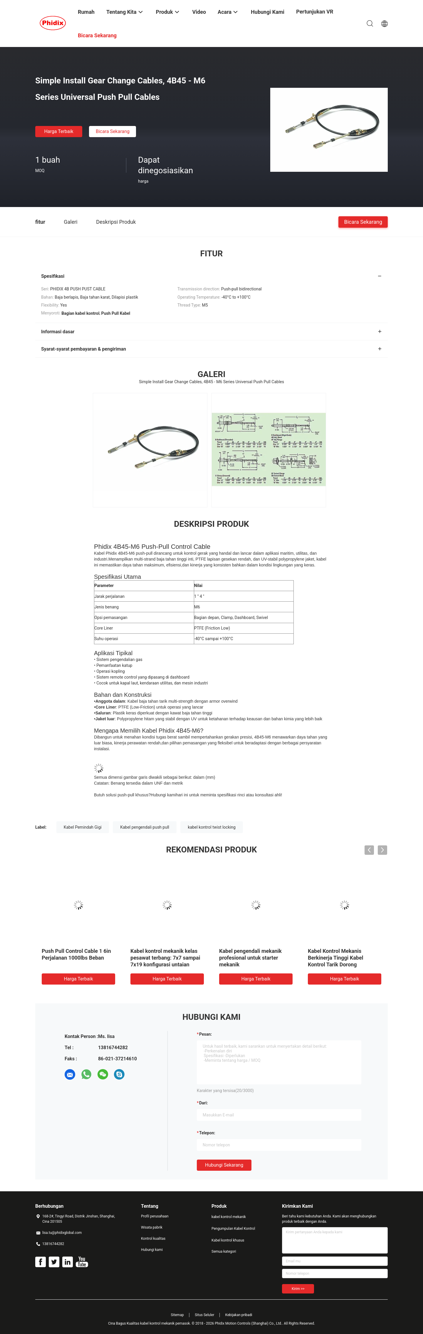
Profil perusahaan (155, 1216)
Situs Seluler (204, 1315)
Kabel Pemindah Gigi (83, 827)
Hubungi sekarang (224, 1165)
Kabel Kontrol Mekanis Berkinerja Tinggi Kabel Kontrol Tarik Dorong (335, 958)
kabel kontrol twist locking (211, 827)
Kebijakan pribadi (238, 1315)
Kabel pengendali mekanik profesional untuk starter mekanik (250, 958)
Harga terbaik (58, 131)
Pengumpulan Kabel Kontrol (233, 1229)
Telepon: (207, 1133)
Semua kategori (224, 1251)
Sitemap (177, 1315)
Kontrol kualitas (153, 1239)
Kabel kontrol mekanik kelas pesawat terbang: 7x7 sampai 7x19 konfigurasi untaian (165, 958)
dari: (203, 1103)
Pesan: (205, 1034)
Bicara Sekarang (113, 131)
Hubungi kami (163, 795)
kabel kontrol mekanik (229, 1217)
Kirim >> (298, 1289)
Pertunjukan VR (314, 12)
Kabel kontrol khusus (228, 1240)
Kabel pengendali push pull (144, 827)
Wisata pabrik (151, 1227)
